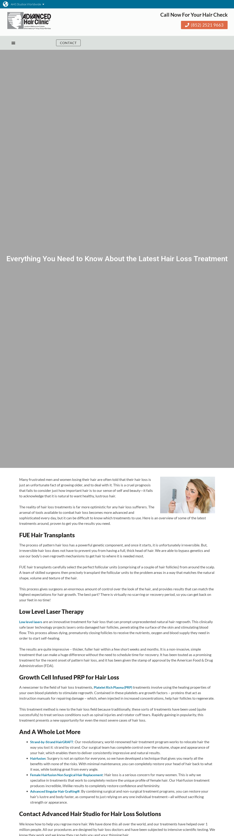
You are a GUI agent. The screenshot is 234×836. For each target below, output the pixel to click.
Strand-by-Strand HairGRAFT (51, 742)
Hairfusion (38, 758)
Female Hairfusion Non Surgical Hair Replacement (66, 775)
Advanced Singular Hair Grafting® (55, 791)
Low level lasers (30, 622)
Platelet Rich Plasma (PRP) (113, 687)
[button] (13, 43)
